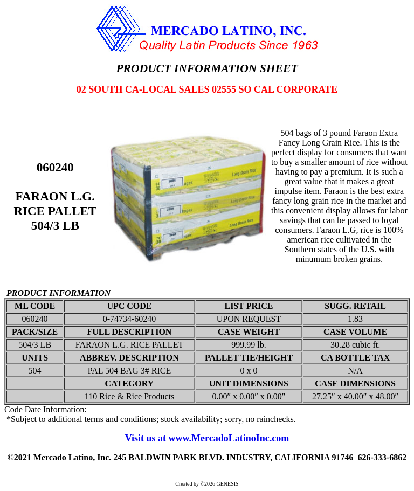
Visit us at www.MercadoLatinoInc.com (207, 438)
